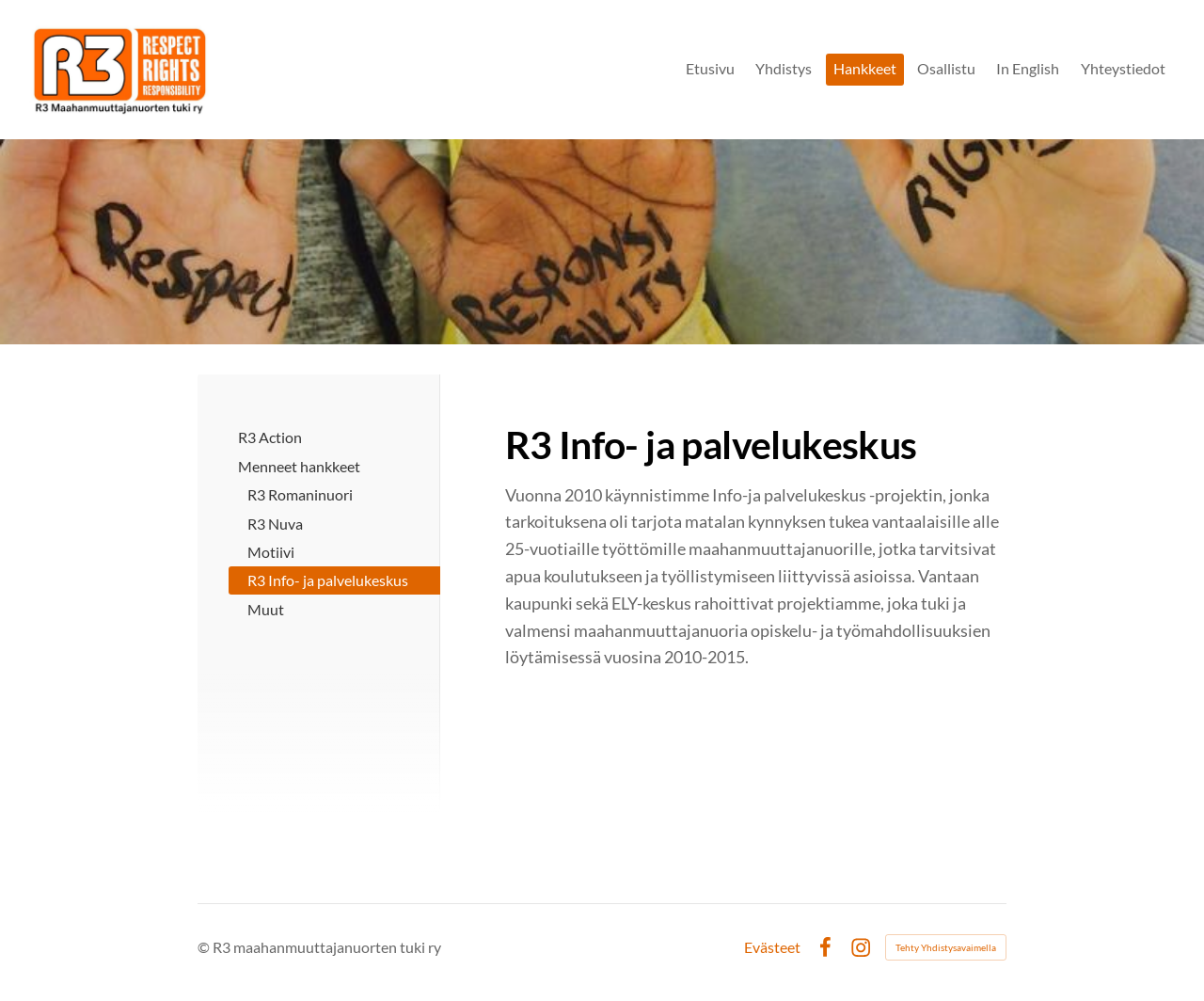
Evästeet (772, 947)
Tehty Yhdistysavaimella (945, 947)
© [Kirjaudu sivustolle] (205, 947)
